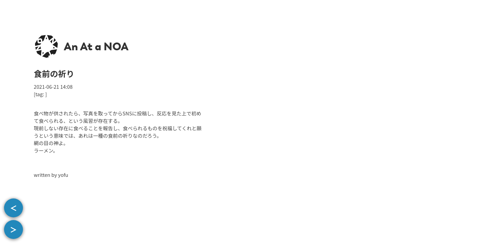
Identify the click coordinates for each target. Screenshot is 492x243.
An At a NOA (96, 46)
